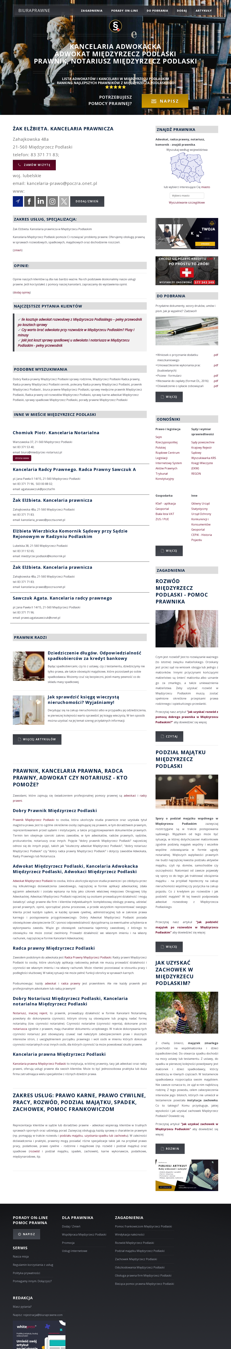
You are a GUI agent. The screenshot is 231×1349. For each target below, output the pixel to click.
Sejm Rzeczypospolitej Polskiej (166, 442)
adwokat (50, 983)
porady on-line (124, 10)
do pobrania (157, 10)
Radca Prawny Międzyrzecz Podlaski (87, 957)
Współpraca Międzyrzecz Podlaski (84, 1234)
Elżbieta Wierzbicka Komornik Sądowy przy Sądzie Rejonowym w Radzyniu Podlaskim (70, 533)
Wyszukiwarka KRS (203, 458)
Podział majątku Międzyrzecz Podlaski (139, 1251)
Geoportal (162, 509)
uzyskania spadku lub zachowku (105, 1136)
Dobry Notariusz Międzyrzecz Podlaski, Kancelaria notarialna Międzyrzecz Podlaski (70, 1001)
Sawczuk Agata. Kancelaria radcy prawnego (62, 598)
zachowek (28, 1109)
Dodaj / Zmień (71, 1226)
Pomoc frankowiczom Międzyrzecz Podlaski (143, 1226)
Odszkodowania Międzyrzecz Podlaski (139, 1267)
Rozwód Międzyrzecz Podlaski (134, 1243)
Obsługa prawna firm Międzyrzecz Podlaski (143, 1275)
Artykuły (204, 10)
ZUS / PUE (162, 519)
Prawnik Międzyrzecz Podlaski (33, 820)
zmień (18, 250)
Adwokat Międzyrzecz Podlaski (33, 881)
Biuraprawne (34, 10)
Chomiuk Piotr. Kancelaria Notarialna (56, 432)
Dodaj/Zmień (87, 201)
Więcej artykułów (39, 739)
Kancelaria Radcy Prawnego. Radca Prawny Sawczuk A (74, 469)
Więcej (171, 396)
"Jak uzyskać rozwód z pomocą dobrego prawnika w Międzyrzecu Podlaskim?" (187, 717)
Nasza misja (21, 1256)
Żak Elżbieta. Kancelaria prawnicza (52, 500)
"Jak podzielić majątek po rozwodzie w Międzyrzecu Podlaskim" (187, 927)
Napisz (169, 101)
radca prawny (70, 983)
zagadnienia (92, 10)
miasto (205, 187)
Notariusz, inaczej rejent (30, 1013)
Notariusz (95, 777)
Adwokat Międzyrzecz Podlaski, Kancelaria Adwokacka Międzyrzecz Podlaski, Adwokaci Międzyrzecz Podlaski (75, 868)
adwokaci (130, 795)
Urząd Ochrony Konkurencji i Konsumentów (201, 519)
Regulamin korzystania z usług (33, 1265)
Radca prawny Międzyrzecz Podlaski (54, 948)
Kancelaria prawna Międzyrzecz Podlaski (59, 1054)
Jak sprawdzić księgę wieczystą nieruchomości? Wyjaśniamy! (83, 699)
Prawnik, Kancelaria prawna (57, 770)
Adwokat (53, 777)
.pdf (215, 355)
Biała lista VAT (165, 514)
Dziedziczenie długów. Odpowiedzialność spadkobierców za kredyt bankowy (94, 655)
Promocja (68, 1243)
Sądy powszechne (202, 442)
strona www (22, 458)
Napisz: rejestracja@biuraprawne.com (37, 1315)
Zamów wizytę (37, 165)
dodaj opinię (22, 292)
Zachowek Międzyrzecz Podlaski (136, 1259)
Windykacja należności (129, 1234)
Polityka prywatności (26, 1273)
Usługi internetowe (74, 1251)
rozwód (45, 1102)
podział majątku (86, 1102)
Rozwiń (172, 1148)
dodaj (182, 10)
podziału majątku (71, 1136)
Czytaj (172, 736)
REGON (196, 474)
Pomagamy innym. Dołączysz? (32, 1281)
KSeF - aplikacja (166, 503)
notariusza (20, 1029)
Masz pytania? (22, 1307)
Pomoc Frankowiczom (81, 1109)
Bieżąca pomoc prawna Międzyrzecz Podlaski (144, 1284)
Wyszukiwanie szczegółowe (187, 202)
